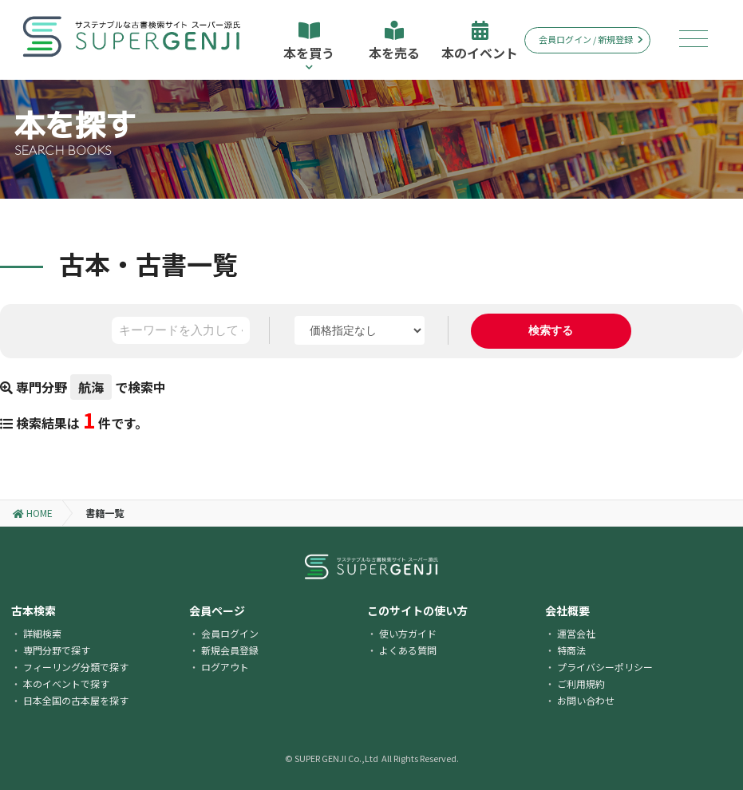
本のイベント (479, 41)
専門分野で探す (56, 650)
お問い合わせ (586, 700)
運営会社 (576, 633)
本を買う (309, 46)
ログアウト (225, 666)
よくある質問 (408, 650)
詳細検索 (42, 633)
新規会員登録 (230, 650)
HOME (33, 512)
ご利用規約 (581, 683)
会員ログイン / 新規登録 (591, 39)
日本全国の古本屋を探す (75, 700)
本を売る (394, 41)
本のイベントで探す (66, 683)
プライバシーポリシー (605, 666)
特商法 (571, 650)
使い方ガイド (408, 633)
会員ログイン (230, 633)
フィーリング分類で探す (75, 666)
